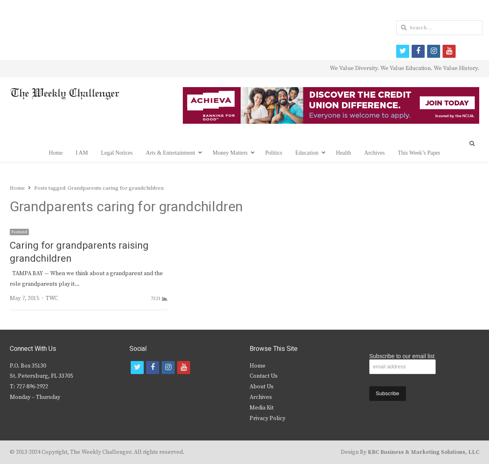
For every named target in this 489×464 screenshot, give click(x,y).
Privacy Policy (267, 418)
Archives (374, 153)
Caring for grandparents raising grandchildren (79, 252)
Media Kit (262, 407)
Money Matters (230, 153)
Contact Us (264, 376)
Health (343, 153)
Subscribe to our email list (401, 356)
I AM (82, 153)
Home (56, 153)
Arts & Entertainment (170, 153)
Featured (19, 232)
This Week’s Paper (419, 153)
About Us (262, 386)
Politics (273, 153)
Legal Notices (117, 153)
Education (306, 153)
